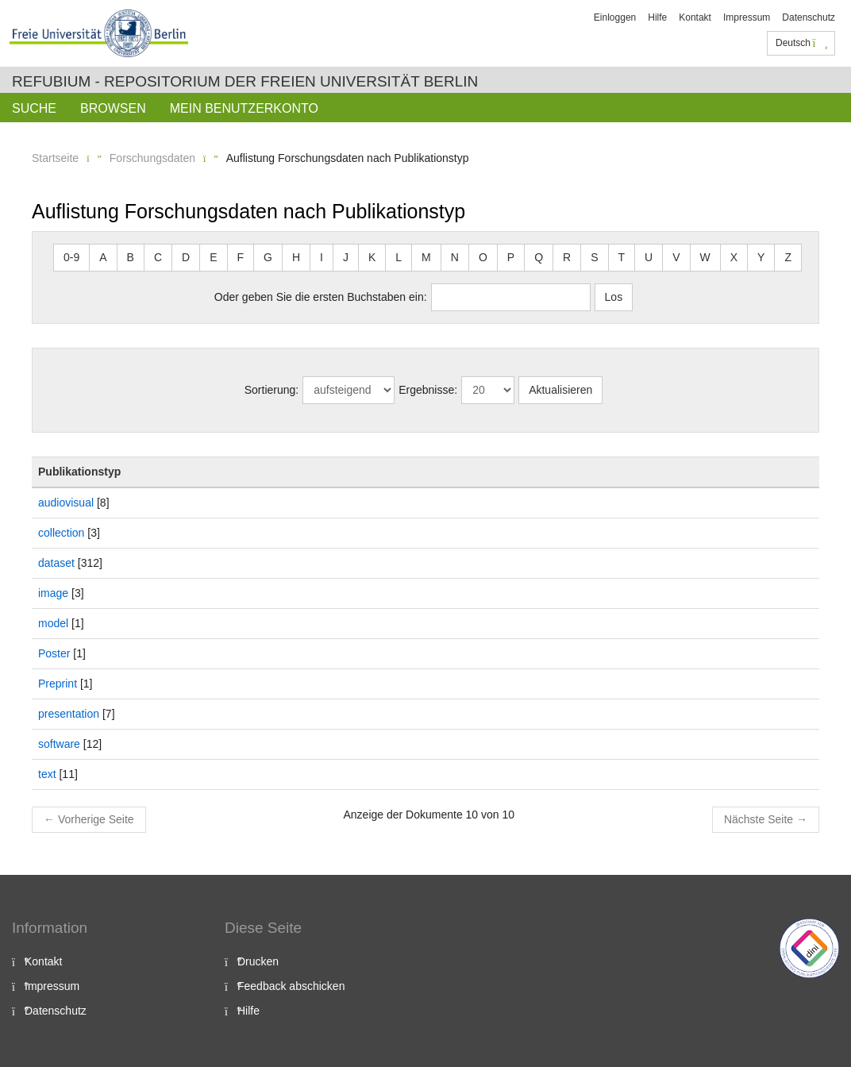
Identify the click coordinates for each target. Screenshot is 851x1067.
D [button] (186, 257)
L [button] (398, 257)
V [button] (676, 257)
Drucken (258, 961)
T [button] (622, 257)
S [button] (594, 257)
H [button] (296, 257)
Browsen (113, 108)
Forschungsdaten (152, 158)
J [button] (345, 257)
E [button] (213, 257)
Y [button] (760, 257)
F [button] (241, 257)
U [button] (649, 257)
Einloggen (615, 17)
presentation (68, 713)
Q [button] (538, 257)
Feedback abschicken (291, 986)
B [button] (130, 257)
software (59, 744)
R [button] (567, 257)
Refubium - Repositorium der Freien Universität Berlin (245, 81)
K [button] (371, 257)
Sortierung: (271, 389)
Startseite (55, 158)
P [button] (510, 257)
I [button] (321, 257)
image (53, 593)
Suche (34, 108)
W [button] (705, 257)
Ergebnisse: (428, 389)
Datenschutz (808, 17)
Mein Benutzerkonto (244, 108)
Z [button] (787, 257)
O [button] (483, 257)
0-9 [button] (71, 257)
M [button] (426, 257)
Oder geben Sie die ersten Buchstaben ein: (320, 297)
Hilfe (657, 17)
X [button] (733, 257)
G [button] (268, 257)
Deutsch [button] (802, 42)
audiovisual (66, 502)
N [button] (455, 257)
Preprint (57, 683)
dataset (56, 563)
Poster (54, 653)
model (53, 623)
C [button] (158, 257)
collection (61, 532)
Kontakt (695, 17)
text (47, 774)
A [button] (102, 257)
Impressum (746, 17)
